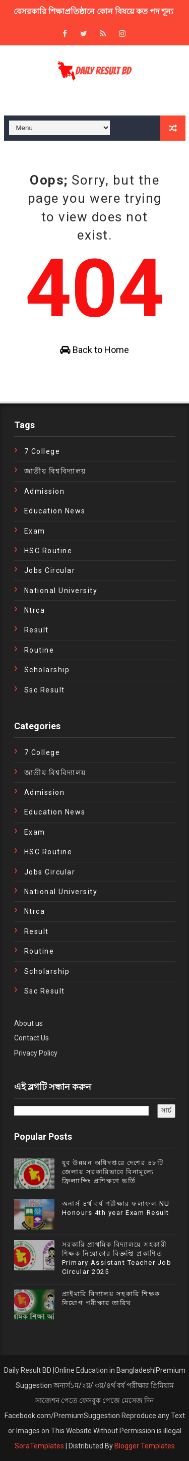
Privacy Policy (35, 1053)
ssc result (44, 690)
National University (61, 591)
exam (34, 531)
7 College (42, 451)
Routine (39, 650)
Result (36, 630)
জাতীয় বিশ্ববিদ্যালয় (55, 471)
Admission (44, 491)
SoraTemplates (39, 1446)
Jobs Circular (50, 570)
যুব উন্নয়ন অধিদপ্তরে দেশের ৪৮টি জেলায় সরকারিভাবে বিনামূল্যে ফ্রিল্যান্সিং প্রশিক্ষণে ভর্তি (113, 1172)
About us (28, 1023)
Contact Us (31, 1038)
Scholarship (47, 670)
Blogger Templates (144, 1446)
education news (55, 511)
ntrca (34, 610)
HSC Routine (48, 551)
